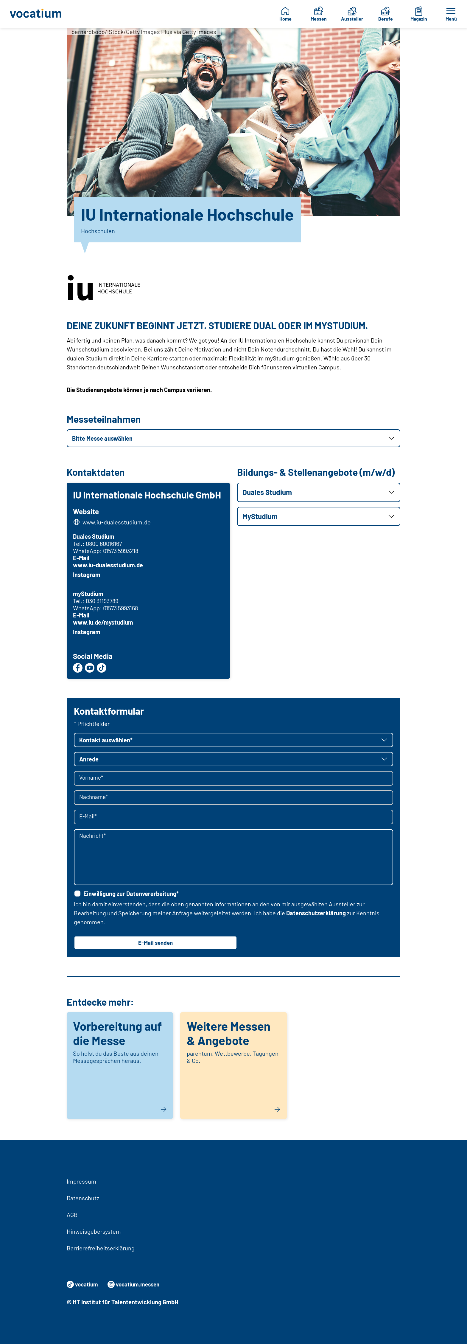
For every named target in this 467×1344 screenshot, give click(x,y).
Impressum (81, 1181)
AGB (72, 1214)
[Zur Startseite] (38, 14)
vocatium (83, 1284)
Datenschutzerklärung (316, 914)
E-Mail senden (155, 944)
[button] (233, 438)
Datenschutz (83, 1197)
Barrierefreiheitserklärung (101, 1248)
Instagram (87, 575)
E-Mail (82, 558)
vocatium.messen (137, 1284)
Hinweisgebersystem (94, 1231)
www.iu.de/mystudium (104, 623)
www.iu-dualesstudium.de (117, 523)
